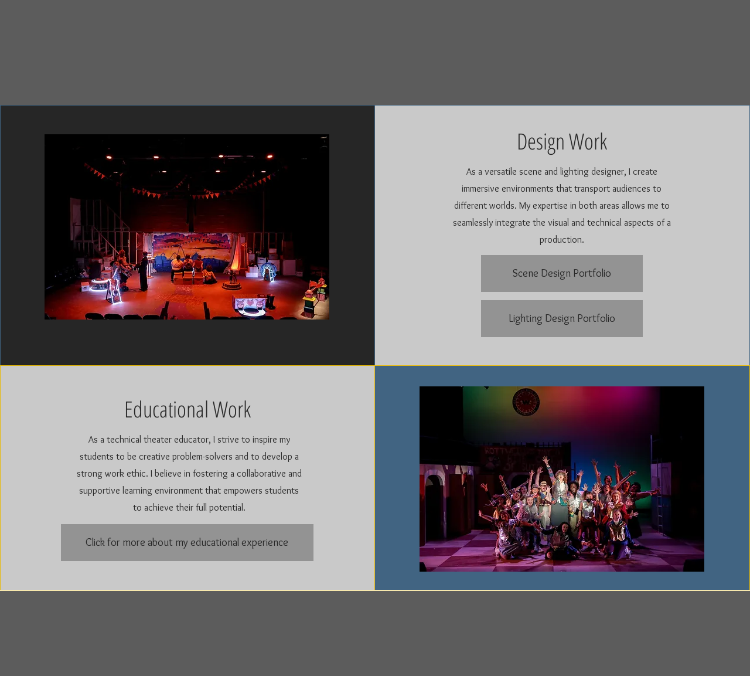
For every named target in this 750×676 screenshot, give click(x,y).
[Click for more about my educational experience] (187, 543)
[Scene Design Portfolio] (561, 273)
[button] (187, 227)
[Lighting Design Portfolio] (561, 319)
